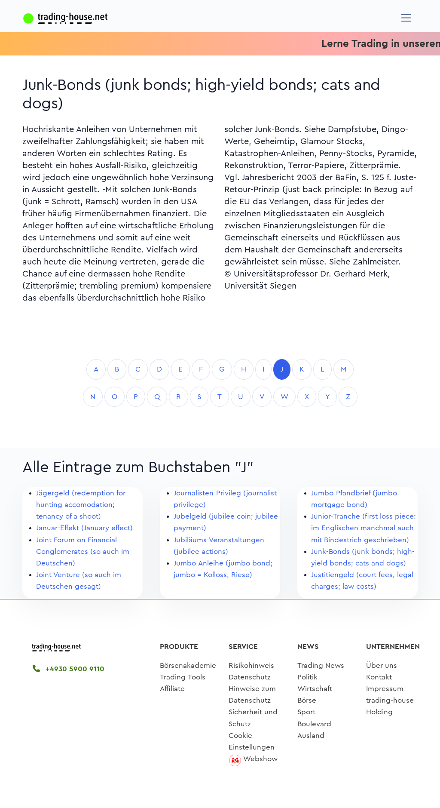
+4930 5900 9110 (68, 669)
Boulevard (314, 724)
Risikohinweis (251, 665)
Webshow (260, 758)
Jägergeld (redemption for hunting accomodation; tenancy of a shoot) (80, 504)
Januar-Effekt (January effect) (84, 527)
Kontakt (379, 677)
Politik (307, 677)
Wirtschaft (314, 688)
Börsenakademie (188, 665)
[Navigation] (406, 17)
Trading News (320, 665)
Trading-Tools (182, 677)
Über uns (381, 665)
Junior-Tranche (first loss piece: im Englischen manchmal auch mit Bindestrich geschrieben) (363, 528)
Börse (306, 700)
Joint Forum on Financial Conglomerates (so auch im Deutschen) (82, 551)
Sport (306, 712)
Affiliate (172, 688)
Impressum (384, 688)
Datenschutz (250, 677)
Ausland (310, 735)
